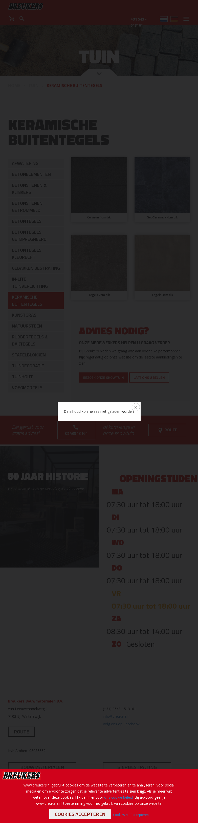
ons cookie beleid (118, 797)
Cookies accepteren (80, 814)
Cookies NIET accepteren (131, 815)
